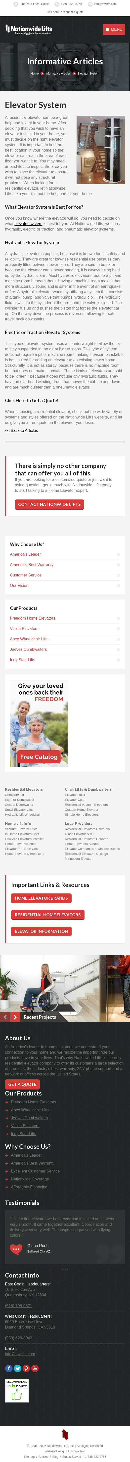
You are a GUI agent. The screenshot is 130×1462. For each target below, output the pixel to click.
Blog (55, 1457)
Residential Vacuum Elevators (86, 805)
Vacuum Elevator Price (21, 829)
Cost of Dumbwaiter (19, 805)
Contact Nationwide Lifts (49, 504)
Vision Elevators (24, 629)
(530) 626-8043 (18, 1338)
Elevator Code (75, 800)
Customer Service (26, 575)
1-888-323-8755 (71, 4)
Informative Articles (58, 73)
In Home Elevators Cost (22, 834)
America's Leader (25, 554)
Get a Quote (22, 1084)
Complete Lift (14, 795)
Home (35, 73)
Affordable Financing (29, 1187)
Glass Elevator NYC (79, 834)
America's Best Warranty (31, 565)
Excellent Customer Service (35, 1171)
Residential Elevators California (87, 829)
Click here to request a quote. (65, 12)
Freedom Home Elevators (32, 618)
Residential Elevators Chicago (86, 854)
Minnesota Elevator (78, 859)
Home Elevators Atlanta (82, 844)
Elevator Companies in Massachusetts (92, 849)
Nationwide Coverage (30, 1179)
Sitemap (29, 1457)
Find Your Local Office (34, 4)
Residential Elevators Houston (86, 839)
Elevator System (88, 73)
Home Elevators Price (20, 844)
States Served (71, 1457)
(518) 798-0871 (18, 1306)
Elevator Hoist (75, 795)
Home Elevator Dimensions (24, 854)
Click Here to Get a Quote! (31, 400)
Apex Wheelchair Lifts (29, 639)
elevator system (28, 224)
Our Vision (19, 585)
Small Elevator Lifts (19, 809)
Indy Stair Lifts (22, 660)
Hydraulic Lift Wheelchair (23, 814)
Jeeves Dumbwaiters (28, 649)
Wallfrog (80, 1451)
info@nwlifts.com (105, 4)
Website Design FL (57, 1451)
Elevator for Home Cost (22, 849)
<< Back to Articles (21, 430)
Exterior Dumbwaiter (19, 800)
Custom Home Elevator (81, 809)
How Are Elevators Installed (24, 839)
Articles (43, 1457)
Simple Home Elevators (82, 814)
